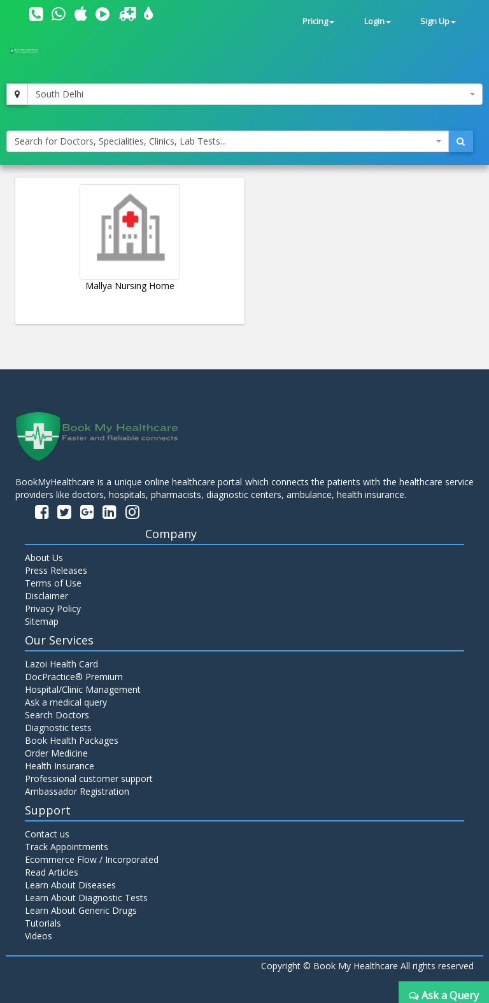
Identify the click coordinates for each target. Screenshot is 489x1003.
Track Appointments (66, 847)
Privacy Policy (53, 608)
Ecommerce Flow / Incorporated (92, 859)
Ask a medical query (66, 702)
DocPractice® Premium (74, 677)
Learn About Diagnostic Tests (86, 898)
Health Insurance (59, 766)
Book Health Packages (71, 740)
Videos (38, 936)
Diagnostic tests (58, 728)
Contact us (47, 834)
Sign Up (438, 21)
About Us (44, 557)
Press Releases (56, 570)
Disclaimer (46, 596)
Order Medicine (56, 753)
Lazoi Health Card (61, 664)
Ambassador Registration (77, 791)
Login (377, 21)
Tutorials (43, 923)
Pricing (318, 21)
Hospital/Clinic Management (83, 689)
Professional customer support (89, 778)
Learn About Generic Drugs (81, 910)
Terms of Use (53, 583)
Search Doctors (57, 715)
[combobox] (255, 94)
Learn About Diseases (70, 885)
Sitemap (42, 621)
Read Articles (51, 872)
